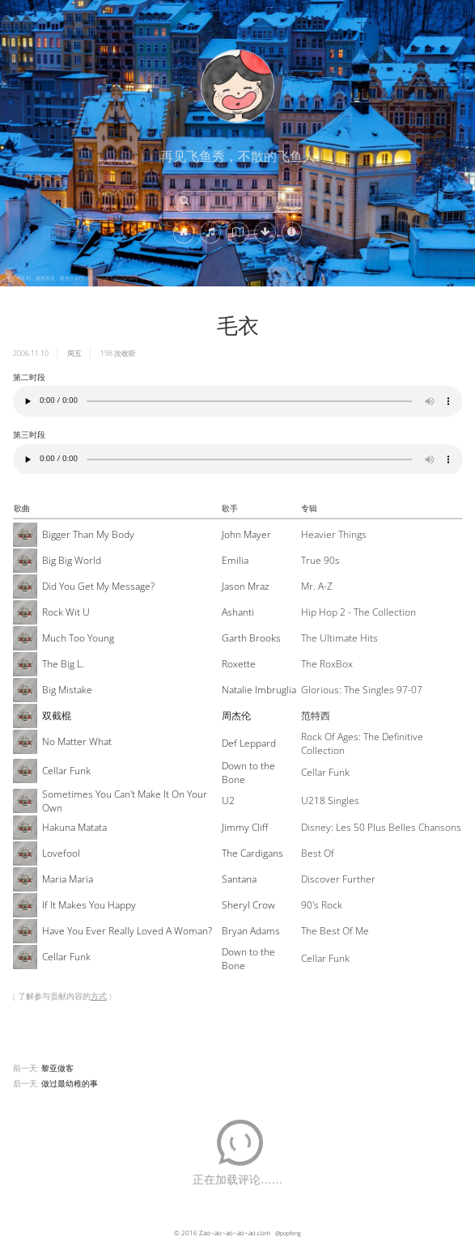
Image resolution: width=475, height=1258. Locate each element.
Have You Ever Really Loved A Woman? (127, 931)
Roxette (239, 664)
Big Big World (71, 560)
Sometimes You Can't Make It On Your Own (124, 801)
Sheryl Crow (248, 905)
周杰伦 (236, 715)
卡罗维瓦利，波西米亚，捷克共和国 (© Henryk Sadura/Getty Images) (81, 278)
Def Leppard (249, 743)
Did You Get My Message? (98, 586)
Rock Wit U (66, 612)
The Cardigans (252, 853)
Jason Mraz (245, 586)
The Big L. (63, 664)
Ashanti (238, 612)
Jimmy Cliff (245, 827)
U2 (228, 800)
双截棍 (56, 715)
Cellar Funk (66, 770)
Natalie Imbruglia (259, 690)
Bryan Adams (251, 931)
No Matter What (77, 741)
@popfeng (288, 1233)
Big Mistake (67, 690)
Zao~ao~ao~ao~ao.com (234, 1232)
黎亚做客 (57, 1068)
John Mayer (246, 534)
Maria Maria (67, 879)
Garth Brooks (251, 638)
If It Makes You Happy (89, 905)
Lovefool (61, 853)
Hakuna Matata (74, 827)
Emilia (235, 560)
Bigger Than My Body (88, 534)
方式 (99, 996)
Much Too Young (78, 638)
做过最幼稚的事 (69, 1083)
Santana (239, 879)
